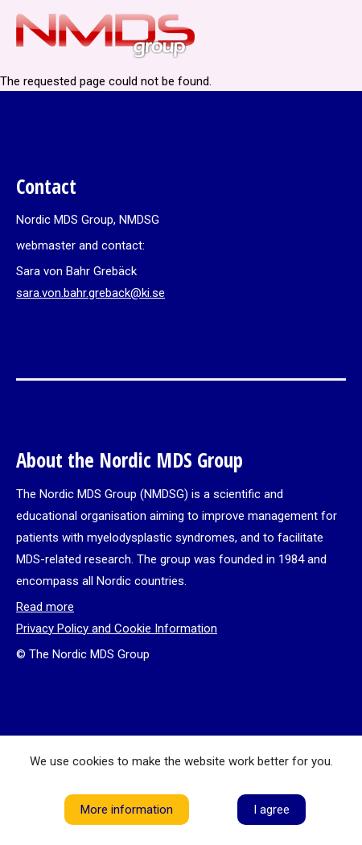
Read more (45, 607)
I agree (271, 809)
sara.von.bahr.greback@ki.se (90, 293)
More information (126, 809)
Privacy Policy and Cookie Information (116, 628)
